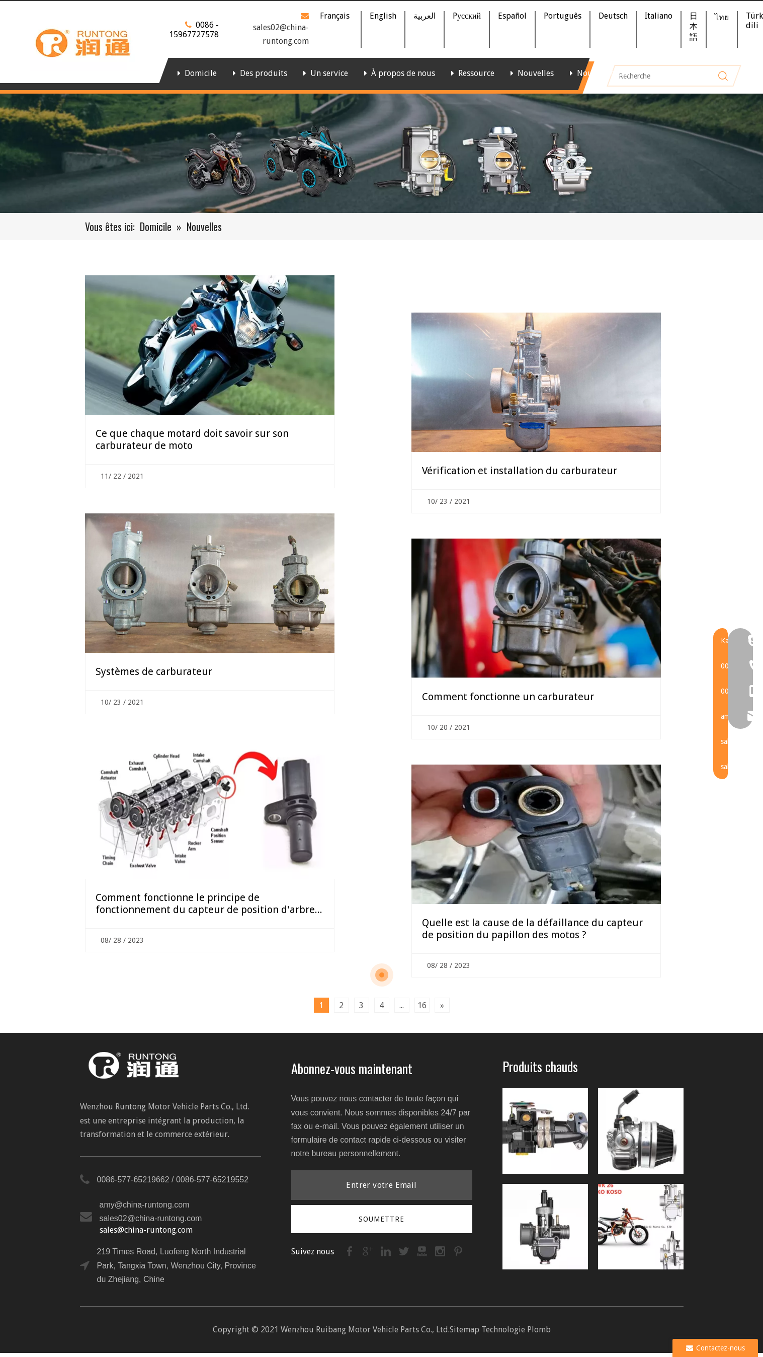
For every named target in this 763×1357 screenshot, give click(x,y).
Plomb (539, 1329)
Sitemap (464, 1329)
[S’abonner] (381, 1219)
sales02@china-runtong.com (151, 1218)
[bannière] (381, 153)
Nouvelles (536, 73)
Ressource (476, 73)
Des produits (263, 73)
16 (422, 1005)
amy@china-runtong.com (145, 1204)
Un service (329, 73)
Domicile (201, 73)
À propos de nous (403, 73)
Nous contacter (604, 73)
